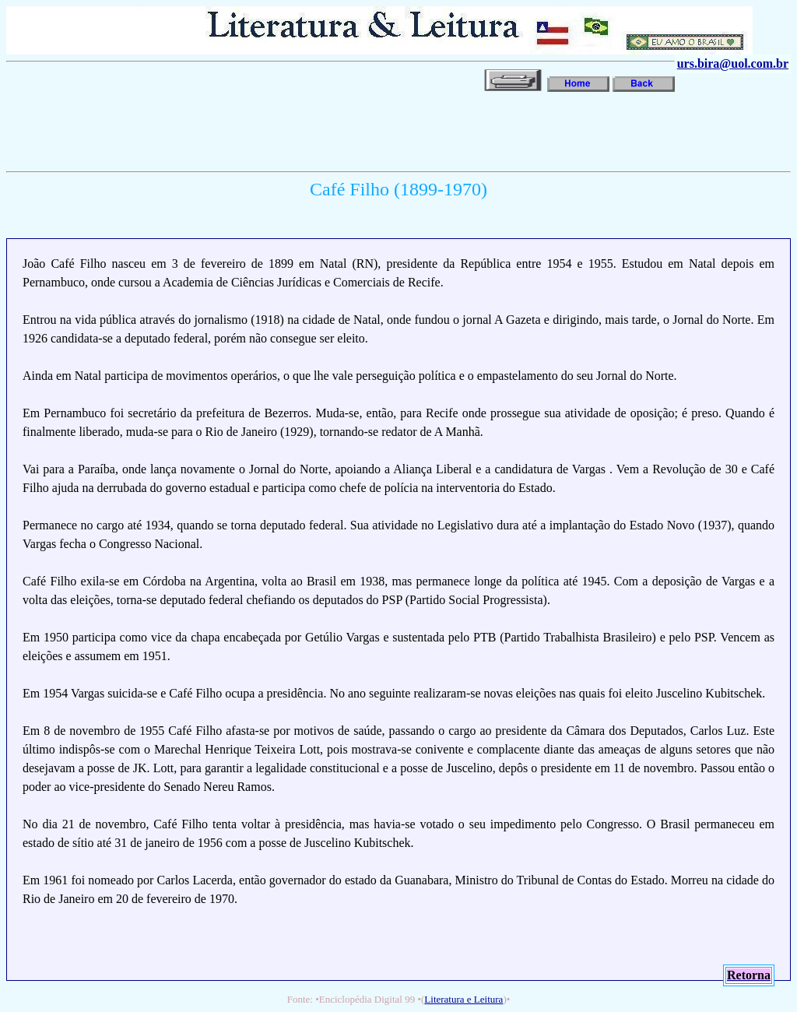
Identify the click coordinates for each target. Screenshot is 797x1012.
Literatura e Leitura (463, 999)
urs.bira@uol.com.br (732, 63)
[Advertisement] (289, 130)
